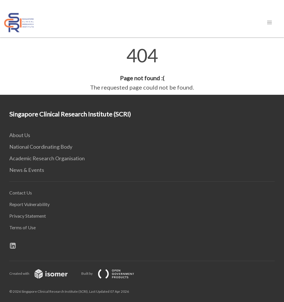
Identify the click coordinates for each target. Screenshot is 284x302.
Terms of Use (22, 227)
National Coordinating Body (40, 146)
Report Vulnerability (29, 204)
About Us (19, 135)
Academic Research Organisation (47, 158)
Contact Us (20, 192)
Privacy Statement (27, 216)
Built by (112, 273)
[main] (142, 69)
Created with (43, 273)
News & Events (26, 170)
